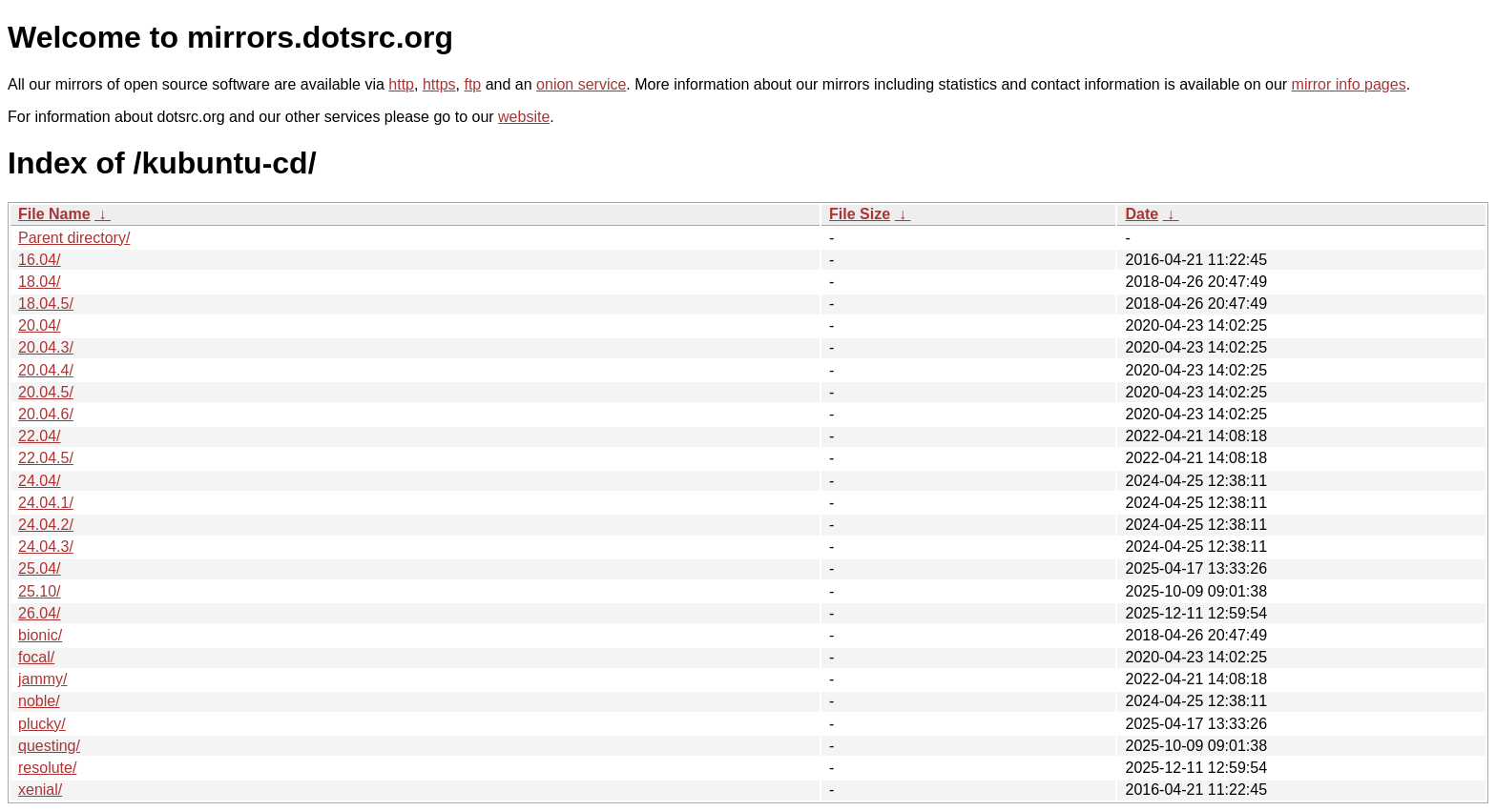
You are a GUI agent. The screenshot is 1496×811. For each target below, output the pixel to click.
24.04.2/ (45, 525)
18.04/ (39, 282)
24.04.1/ (45, 503)
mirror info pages (1349, 84)
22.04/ (39, 436)
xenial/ (40, 789)
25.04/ (39, 568)
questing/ (49, 746)
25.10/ (39, 591)
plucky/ (42, 724)
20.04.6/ (45, 414)
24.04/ (39, 481)
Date (1141, 214)
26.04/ (39, 613)
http (401, 84)
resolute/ (47, 768)
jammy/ (43, 679)
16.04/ (39, 260)
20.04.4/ (45, 370)
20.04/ (39, 325)
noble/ (39, 701)
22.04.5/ (45, 458)
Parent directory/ (74, 238)
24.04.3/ (45, 546)
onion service (581, 84)
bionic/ (40, 635)
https (439, 84)
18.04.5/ (45, 303)
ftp (472, 84)
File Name (54, 214)
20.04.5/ (45, 392)
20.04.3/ (45, 347)
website (524, 117)
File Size (859, 214)
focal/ (36, 657)
